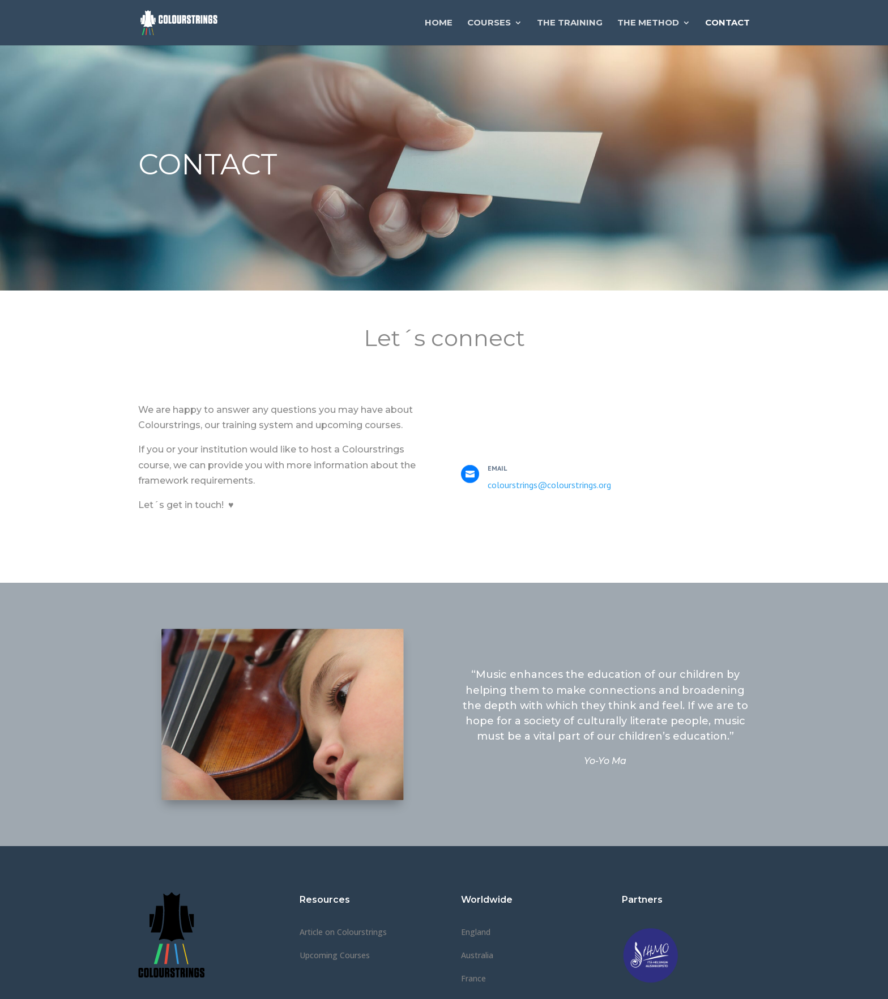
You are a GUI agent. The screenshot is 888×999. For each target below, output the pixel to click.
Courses (489, 23)
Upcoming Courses (335, 955)
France (473, 978)
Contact (727, 23)
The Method (648, 23)
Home (438, 23)
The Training (570, 23)
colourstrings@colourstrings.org (549, 484)
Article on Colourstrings (343, 932)
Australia (477, 955)
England (475, 932)
